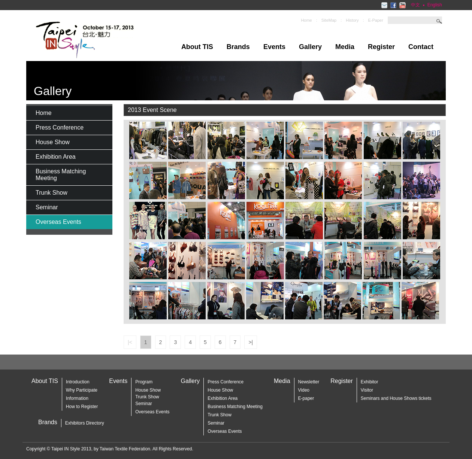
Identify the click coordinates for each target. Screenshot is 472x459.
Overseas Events (58, 222)
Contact (420, 47)
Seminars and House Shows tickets (396, 398)
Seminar (47, 207)
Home (306, 20)
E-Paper (375, 20)
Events (274, 47)
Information (77, 398)
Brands (238, 47)
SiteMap (328, 20)
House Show (53, 142)
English (434, 4)
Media (344, 47)
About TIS (197, 47)
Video (303, 390)
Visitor (367, 390)
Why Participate (81, 390)
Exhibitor (369, 381)
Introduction (78, 381)
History (352, 20)
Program (143, 381)
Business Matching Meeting (61, 174)
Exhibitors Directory (84, 423)
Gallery (310, 47)
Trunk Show (51, 192)
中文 (415, 4)
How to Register (82, 406)
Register (381, 47)
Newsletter (309, 381)
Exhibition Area (56, 156)
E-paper (306, 398)
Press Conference (60, 127)
